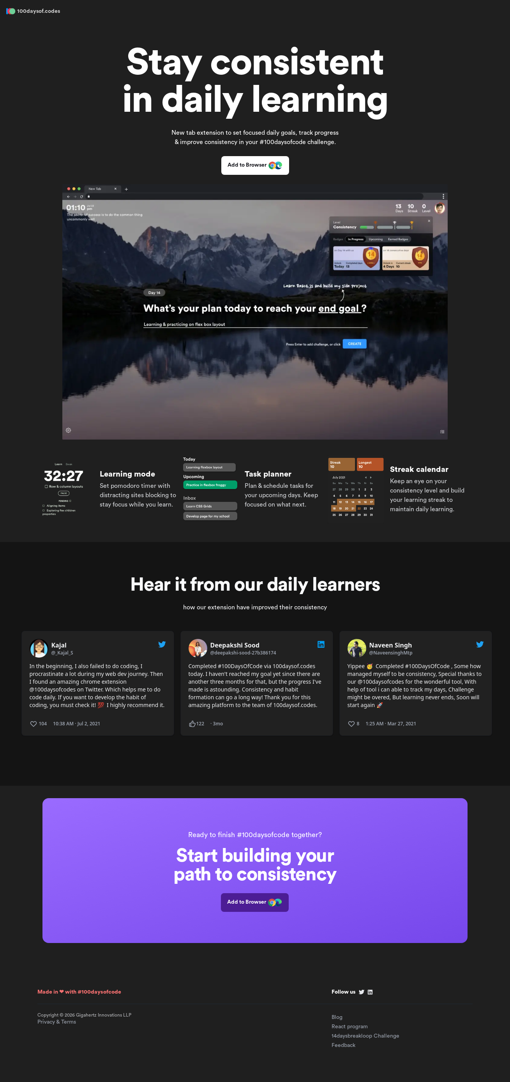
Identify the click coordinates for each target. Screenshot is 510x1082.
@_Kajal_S (62, 652)
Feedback (343, 1045)
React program (350, 1026)
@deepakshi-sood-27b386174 (243, 652)
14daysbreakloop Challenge (365, 1036)
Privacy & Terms (56, 1022)
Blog (337, 1017)
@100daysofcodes (53, 689)
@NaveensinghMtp (391, 652)
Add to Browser (255, 165)
